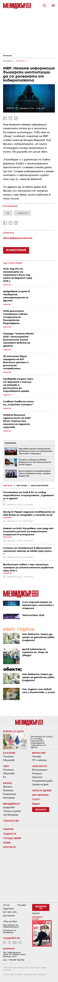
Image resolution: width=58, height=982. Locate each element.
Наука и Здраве (42, 790)
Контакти (9, 847)
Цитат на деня (40, 784)
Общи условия (10, 921)
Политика (8, 756)
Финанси (7, 787)
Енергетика (9, 794)
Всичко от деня (13, 731)
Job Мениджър (10, 815)
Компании (8, 790)
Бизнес (7, 783)
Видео (36, 804)
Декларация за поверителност (11, 926)
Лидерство (9, 807)
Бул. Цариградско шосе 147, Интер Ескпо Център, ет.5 (14, 954)
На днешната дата (42, 781)
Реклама (36, 756)
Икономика (9, 798)
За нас (6, 905)
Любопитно (39, 766)
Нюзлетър (40, 810)
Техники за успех (12, 811)
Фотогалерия (39, 770)
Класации (37, 773)
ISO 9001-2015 (10, 912)
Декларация (9, 916)
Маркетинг (39, 753)
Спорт (36, 799)
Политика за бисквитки (9, 931)
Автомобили (40, 795)
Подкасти (9, 834)
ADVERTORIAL (10, 443)
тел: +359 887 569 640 (13, 960)
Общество (9, 760)
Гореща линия (12, 838)
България (7, 55)
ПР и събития (39, 760)
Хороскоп (37, 777)
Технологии (10, 821)
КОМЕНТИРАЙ (16, 250)
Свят (6, 766)
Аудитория (8, 909)
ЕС (4, 777)
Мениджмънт (11, 804)
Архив (7, 842)
